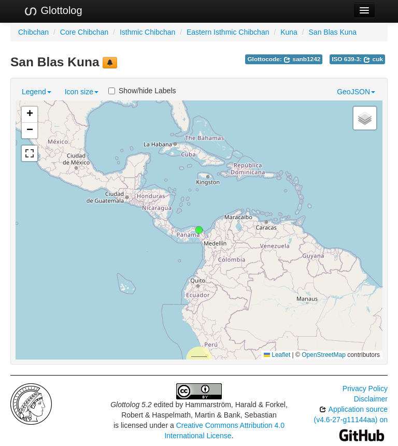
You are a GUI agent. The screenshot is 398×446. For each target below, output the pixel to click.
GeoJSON (356, 92)
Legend (36, 92)
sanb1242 (301, 59)
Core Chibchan (84, 32)
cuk (373, 59)
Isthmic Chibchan (147, 32)
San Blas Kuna (333, 32)
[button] (199, 230)
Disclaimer (371, 399)
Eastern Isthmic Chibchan (228, 32)
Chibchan (33, 32)
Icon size (81, 92)
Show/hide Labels (142, 91)
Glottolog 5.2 (130, 404)
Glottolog (52, 11)
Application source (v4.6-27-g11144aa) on (351, 422)
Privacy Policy (365, 388)
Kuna (288, 32)
